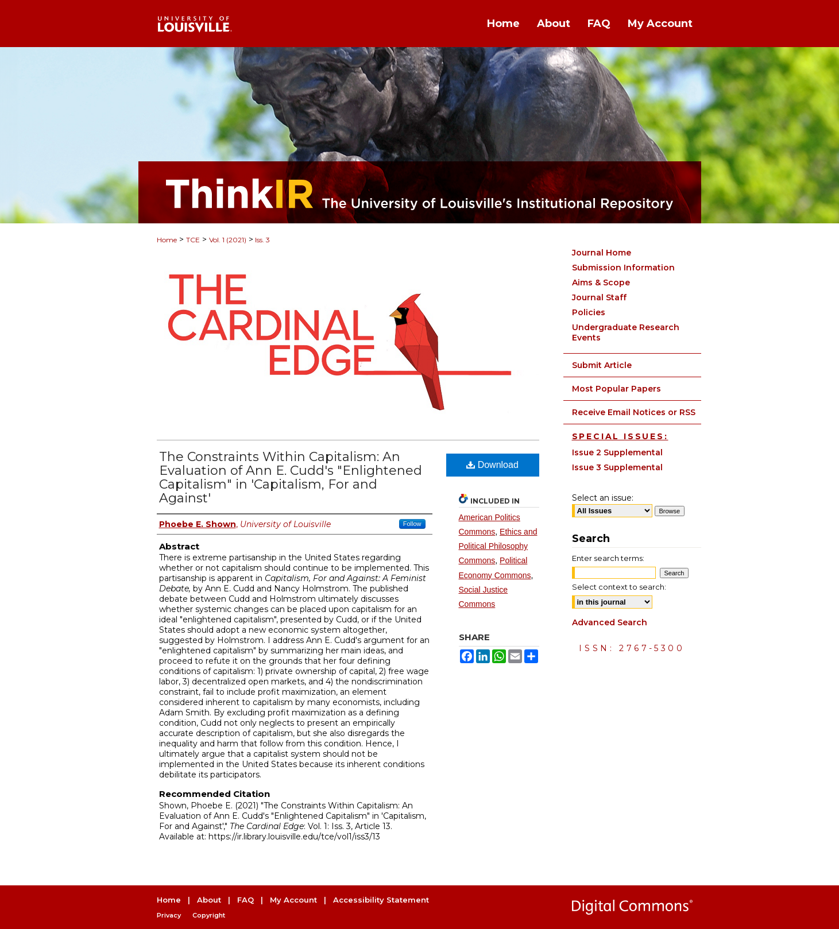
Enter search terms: (608, 558)
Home (167, 239)
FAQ (245, 899)
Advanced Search (609, 622)
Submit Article (602, 365)
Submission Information (623, 267)
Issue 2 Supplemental (617, 452)
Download (492, 465)
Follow (412, 523)
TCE (193, 239)
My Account (293, 899)
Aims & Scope (601, 282)
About (209, 899)
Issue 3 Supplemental (617, 467)
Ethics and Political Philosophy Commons (498, 546)
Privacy (169, 915)
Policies (588, 312)
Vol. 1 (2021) (227, 239)
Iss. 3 (261, 239)
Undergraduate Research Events (625, 332)
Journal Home (601, 252)
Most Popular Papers (616, 389)
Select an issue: (602, 498)
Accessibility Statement (381, 899)
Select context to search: (619, 586)
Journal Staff (599, 297)
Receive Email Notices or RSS (633, 412)
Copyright (208, 915)
